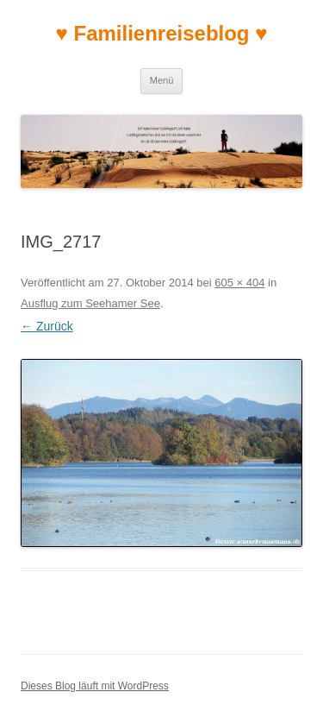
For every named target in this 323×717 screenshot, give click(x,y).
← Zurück (47, 326)
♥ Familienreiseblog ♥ (162, 33)
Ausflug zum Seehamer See (90, 303)
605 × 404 (239, 282)
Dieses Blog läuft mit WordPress (95, 686)
